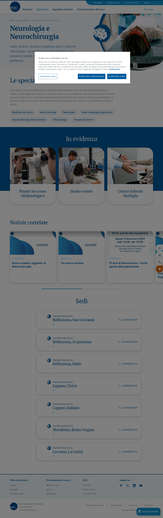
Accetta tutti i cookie (117, 76)
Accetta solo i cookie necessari (91, 76)
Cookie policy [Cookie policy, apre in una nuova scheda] (114, 69)
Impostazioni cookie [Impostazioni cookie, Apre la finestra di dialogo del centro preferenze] (48, 76)
